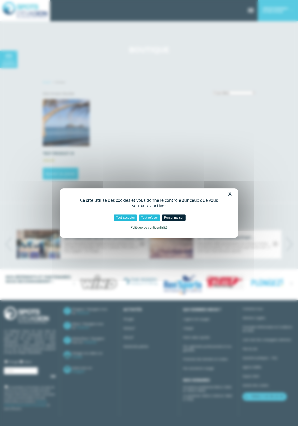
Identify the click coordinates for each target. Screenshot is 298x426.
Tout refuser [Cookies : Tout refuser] (149, 217)
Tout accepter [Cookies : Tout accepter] (125, 217)
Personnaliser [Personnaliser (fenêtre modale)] (174, 217)
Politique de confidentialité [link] (149, 227)
